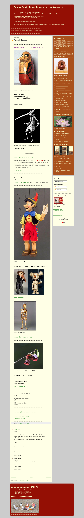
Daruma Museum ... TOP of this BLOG (23, 490)
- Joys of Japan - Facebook (62, 85)
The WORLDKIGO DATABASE (22, 491)
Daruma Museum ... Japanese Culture (64, 53)
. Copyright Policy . (57, 215)
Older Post (48, 477)
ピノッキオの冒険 (18, 170)
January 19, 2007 (18, 455)
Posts (57, 186)
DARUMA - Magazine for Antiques (63, 161)
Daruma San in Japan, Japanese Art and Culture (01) (39, 7)
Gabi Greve (16, 429)
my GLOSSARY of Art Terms (62, 104)
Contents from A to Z (60, 40)
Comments (58, 189)
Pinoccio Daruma (20, 40)
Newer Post (13, 477)
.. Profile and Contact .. (58, 210)
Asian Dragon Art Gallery (61, 102)
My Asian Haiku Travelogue (62, 135)
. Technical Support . (57, 209)
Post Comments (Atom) (22, 480)
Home (31, 477)
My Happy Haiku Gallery (20, 493)
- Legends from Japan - (61, 100)
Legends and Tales (60, 44)
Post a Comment (16, 471)
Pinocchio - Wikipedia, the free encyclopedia (23, 157)
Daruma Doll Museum (60, 87)
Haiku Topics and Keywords (62, 141)
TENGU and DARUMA (21, 182)
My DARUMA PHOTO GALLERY (63, 83)
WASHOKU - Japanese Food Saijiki (23, 492)
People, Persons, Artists (61, 42)
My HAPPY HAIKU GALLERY (62, 133)
